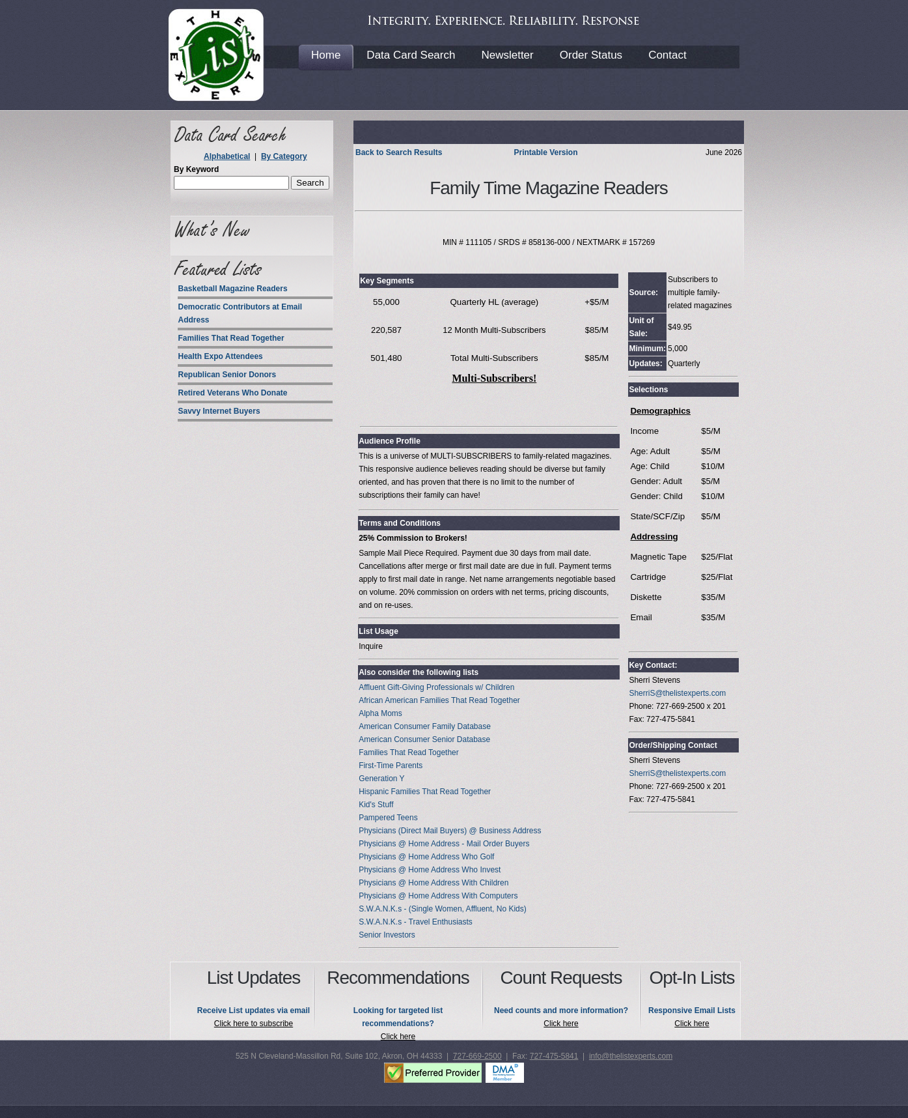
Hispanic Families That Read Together (425, 791)
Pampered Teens (388, 817)
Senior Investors (387, 934)
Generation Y (382, 778)
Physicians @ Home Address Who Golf (426, 856)
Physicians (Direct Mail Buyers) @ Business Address (450, 830)
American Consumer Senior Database (424, 739)
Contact (667, 55)
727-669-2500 (477, 1056)
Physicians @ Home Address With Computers (438, 895)
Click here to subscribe (253, 1023)
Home (325, 55)
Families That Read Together (409, 752)
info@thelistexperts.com (630, 1056)
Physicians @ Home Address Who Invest (430, 869)
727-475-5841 (554, 1056)
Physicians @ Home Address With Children (433, 882)
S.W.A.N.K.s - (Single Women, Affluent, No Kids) (443, 908)
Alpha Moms (380, 713)
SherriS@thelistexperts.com (677, 693)
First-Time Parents (390, 765)
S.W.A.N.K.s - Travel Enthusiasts (416, 921)
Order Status (591, 55)
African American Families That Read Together (439, 700)
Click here (398, 1036)
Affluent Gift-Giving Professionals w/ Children (436, 687)
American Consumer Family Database (425, 726)
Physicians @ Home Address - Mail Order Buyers (444, 843)
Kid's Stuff (376, 804)
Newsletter (507, 55)
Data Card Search (410, 55)
